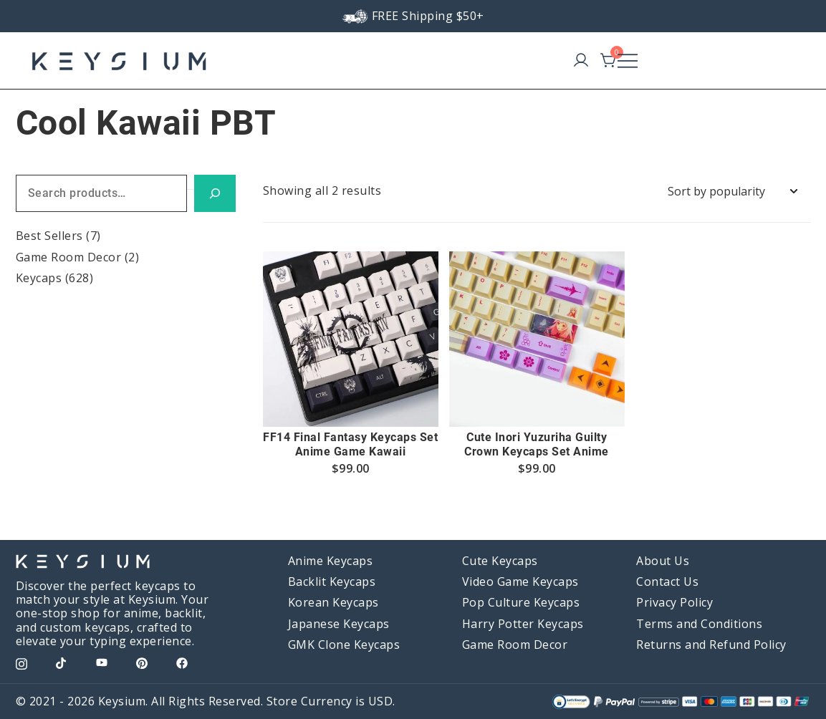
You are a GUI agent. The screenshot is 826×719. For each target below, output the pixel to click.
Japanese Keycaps (339, 624)
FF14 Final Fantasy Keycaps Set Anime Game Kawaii (350, 444)
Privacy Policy (674, 602)
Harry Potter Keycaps (523, 624)
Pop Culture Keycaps (521, 602)
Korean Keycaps (333, 602)
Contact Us (667, 581)
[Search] (215, 194)
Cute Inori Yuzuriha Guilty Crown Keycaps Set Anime (536, 444)
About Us (662, 561)
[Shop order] (732, 191)
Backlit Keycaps (332, 581)
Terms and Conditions (699, 624)
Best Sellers (49, 235)
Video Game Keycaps (520, 581)
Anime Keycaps (330, 561)
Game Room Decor (69, 257)
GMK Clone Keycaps (344, 644)
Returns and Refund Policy (711, 644)
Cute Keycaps (500, 561)
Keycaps (39, 278)
